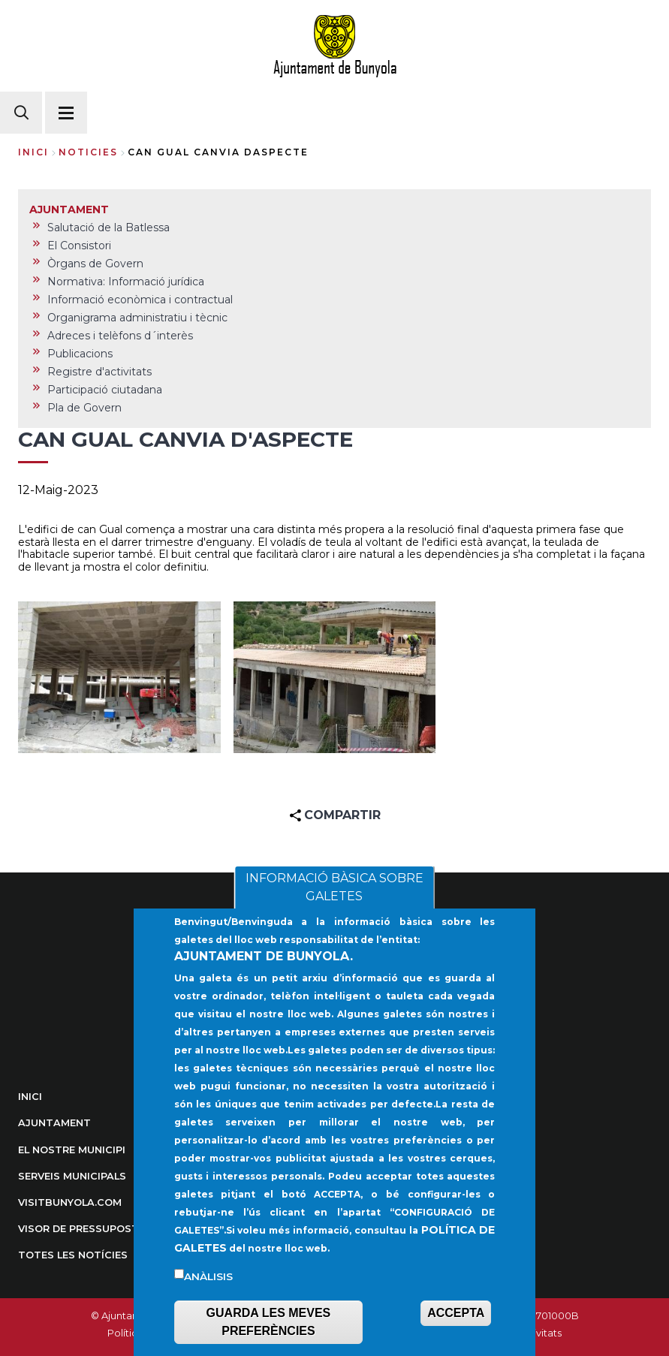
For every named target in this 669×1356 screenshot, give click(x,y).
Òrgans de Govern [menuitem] (95, 263)
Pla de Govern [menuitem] (84, 407)
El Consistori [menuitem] (79, 245)
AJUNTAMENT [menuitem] (69, 209)
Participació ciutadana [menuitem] (104, 389)
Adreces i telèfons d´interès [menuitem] (120, 335)
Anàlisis (208, 1306)
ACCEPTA (455, 1342)
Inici (33, 152)
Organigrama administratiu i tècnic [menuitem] (137, 317)
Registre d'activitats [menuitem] (99, 371)
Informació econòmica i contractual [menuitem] (140, 299)
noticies (88, 152)
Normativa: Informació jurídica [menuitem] (125, 281)
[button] (119, 677)
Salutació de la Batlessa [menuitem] (108, 227)
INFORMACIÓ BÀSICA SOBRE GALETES (334, 916)
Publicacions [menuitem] (80, 353)
